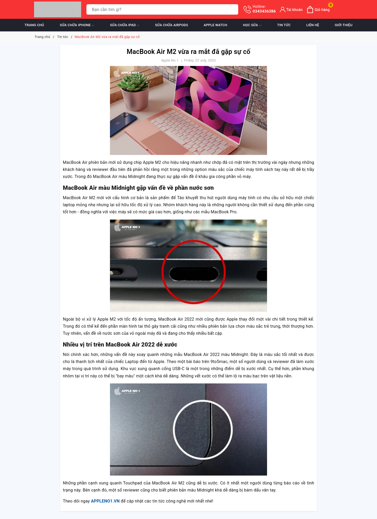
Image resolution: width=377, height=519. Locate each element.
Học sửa (252, 25)
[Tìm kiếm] (233, 9)
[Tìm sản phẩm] (162, 9)
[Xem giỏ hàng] (318, 9)
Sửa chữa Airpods (171, 25)
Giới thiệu (343, 25)
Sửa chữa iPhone (77, 25)
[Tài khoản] (291, 9)
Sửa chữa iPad (124, 25)
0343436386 (264, 9)
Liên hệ (312, 25)
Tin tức (284, 25)
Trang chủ (34, 25)
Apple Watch (215, 25)
